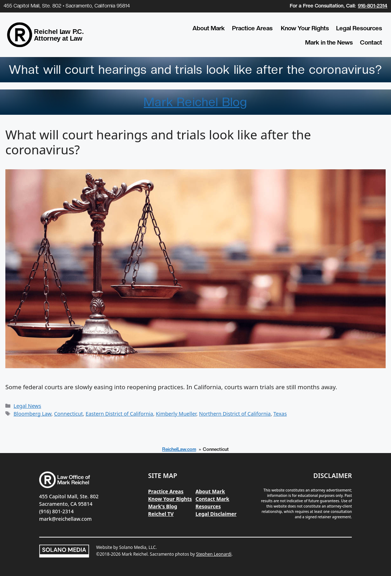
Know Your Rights (305, 28)
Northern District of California (235, 413)
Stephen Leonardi (213, 554)
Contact (371, 42)
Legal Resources (359, 28)
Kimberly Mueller (176, 413)
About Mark (208, 28)
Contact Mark (213, 498)
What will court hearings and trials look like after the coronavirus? (158, 142)
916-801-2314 (372, 6)
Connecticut (68, 413)
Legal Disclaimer (216, 513)
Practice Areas (252, 28)
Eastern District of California (119, 413)
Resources (208, 506)
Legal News (27, 405)
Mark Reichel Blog (195, 102)
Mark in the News (329, 42)
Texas (280, 413)
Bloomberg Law (32, 413)
